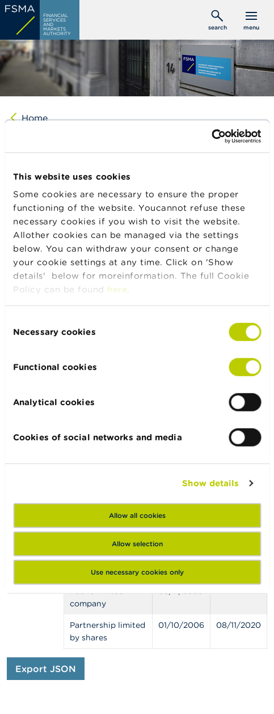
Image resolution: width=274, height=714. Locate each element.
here (117, 289)
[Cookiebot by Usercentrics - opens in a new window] (211, 136)
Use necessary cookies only (137, 571)
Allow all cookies (137, 515)
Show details (210, 483)
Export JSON (45, 668)
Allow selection (137, 543)
